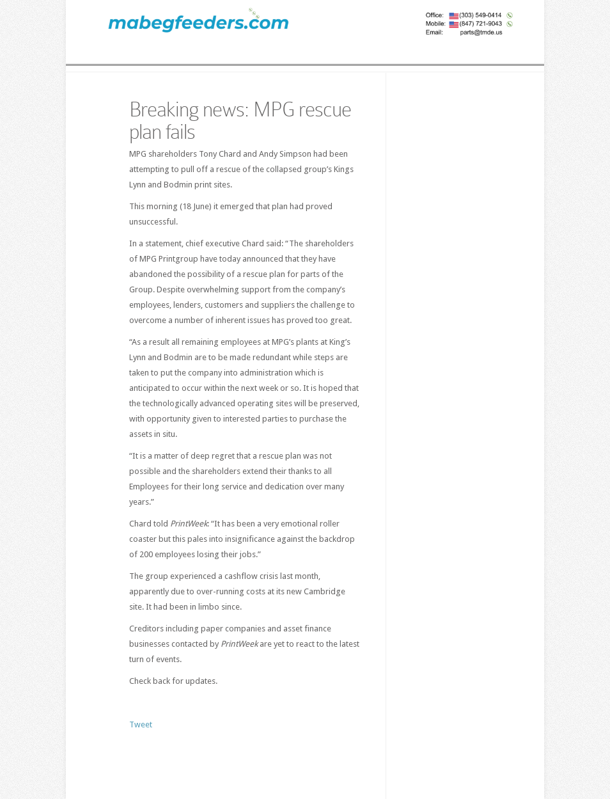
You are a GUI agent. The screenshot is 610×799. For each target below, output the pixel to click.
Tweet (140, 724)
